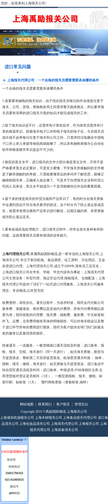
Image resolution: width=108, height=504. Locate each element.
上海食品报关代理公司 (80, 417)
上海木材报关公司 (48, 417)
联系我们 (45, 404)
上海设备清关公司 (64, 430)
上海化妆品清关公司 (34, 424)
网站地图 (26, 404)
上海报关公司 (89, 424)
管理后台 (81, 404)
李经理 (11, 459)
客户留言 (63, 404)
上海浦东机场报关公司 (17, 417)
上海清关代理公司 (64, 424)
